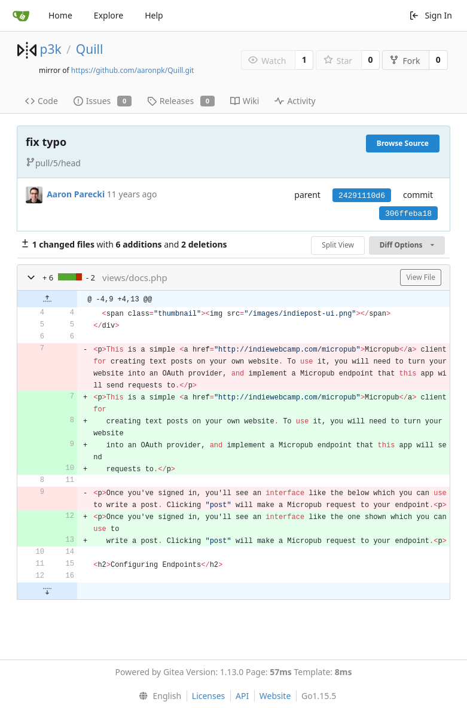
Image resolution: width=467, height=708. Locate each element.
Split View (338, 245)
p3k (50, 49)
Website (275, 695)
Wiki (245, 100)
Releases (181, 100)
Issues (103, 100)
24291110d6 (361, 195)
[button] (31, 277)
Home (60, 15)
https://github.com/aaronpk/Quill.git (132, 70)
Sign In (430, 15)
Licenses (208, 695)
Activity (294, 100)
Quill (89, 49)
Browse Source (403, 143)
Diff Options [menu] (407, 245)
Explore (108, 15)
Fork (404, 60)
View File (420, 277)
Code (41, 100)
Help (154, 15)
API (242, 695)
